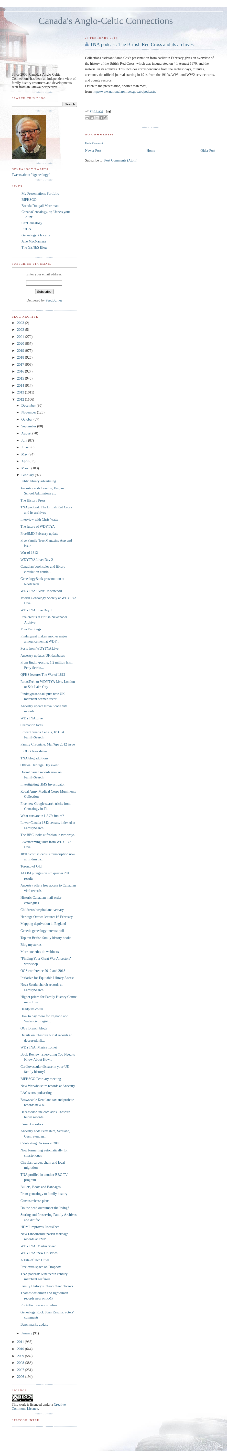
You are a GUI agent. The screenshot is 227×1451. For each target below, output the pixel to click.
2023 (21, 323)
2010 (21, 1349)
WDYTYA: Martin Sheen (38, 1246)
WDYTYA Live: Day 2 (37, 560)
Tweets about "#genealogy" (31, 175)
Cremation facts (32, 725)
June (25, 447)
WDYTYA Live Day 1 (36, 610)
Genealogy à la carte (36, 235)
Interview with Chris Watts (39, 519)
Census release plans (35, 1201)
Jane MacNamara (34, 241)
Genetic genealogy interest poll (42, 931)
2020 (21, 343)
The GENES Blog (34, 247)
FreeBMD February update (39, 533)
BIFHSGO (29, 200)
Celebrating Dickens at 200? (40, 1143)
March (26, 468)
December (28, 405)
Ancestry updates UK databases (43, 655)
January (27, 1333)
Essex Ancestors (32, 1124)
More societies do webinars (40, 952)
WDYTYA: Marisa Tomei (39, 1047)
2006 (21, 1377)
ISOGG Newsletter (34, 751)
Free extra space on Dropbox (41, 1267)
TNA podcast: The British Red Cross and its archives (142, 44)
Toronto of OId (31, 866)
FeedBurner (53, 300)
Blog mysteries (31, 945)
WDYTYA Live (32, 718)
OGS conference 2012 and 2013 (43, 971)
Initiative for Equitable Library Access (47, 978)
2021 (21, 337)
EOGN (26, 229)
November (29, 412)
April (25, 461)
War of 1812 (29, 552)
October (27, 419)
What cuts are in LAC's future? (42, 816)
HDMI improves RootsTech (40, 1227)
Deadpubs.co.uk (32, 1009)
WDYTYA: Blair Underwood (41, 591)
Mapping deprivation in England (43, 924)
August (26, 433)
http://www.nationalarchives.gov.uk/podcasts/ (124, 91)
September (29, 426)
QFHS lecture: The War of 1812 (43, 674)
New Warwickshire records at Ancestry (48, 1086)
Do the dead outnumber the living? (45, 1208)
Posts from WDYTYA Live (40, 648)
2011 (21, 1342)
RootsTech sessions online (39, 1305)
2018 (21, 357)
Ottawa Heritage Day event (40, 765)
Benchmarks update (34, 1324)
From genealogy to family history (44, 1194)
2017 (21, 364)
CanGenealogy (32, 223)
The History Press (33, 500)
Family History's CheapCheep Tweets (47, 1286)
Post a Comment (94, 142)
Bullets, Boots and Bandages (41, 1187)
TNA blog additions (34, 758)
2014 (21, 385)
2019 (21, 351)
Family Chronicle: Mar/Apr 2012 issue (48, 744)
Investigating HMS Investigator (43, 784)
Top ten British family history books (46, 938)
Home (151, 150)
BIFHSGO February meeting (41, 1079)
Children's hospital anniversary (42, 910)
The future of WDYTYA (38, 526)
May (25, 454)
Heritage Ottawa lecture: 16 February (47, 917)
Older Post (207, 150)
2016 (21, 371)
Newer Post (93, 150)
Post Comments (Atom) (121, 160)
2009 (21, 1356)
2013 (21, 392)
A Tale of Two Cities (35, 1260)
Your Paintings (31, 629)
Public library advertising (38, 481)
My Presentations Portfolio (40, 193)
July (24, 440)
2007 (21, 1370)
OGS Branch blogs (34, 1028)
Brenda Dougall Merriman (40, 206)
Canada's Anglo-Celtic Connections (106, 21)
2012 (21, 399)
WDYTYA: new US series (39, 1253)
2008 (21, 1363)
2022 (21, 330)
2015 (21, 378)
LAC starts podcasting (36, 1093)
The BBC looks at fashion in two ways (48, 835)
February (28, 475)
